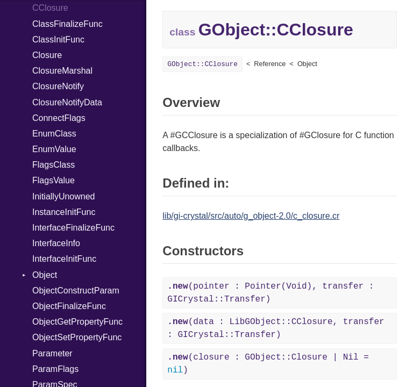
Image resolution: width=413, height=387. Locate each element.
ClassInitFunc (58, 39)
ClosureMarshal (62, 70)
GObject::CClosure (202, 64)
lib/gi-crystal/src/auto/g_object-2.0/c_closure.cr (250, 215)
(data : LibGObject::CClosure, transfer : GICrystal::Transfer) (275, 328)
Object (44, 275)
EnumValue (54, 149)
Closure (47, 55)
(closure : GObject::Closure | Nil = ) (267, 364)
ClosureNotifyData (67, 102)
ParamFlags (55, 369)
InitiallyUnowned (63, 196)
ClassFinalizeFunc (67, 23)
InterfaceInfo (56, 243)
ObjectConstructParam (75, 290)
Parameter (52, 353)
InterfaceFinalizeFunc (73, 227)
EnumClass (54, 133)
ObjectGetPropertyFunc (77, 321)
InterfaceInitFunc (64, 258)
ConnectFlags (59, 118)
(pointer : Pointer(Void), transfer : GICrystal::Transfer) (270, 293)
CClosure (50, 7)
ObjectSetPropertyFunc (77, 337)
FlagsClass (53, 164)
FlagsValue (53, 180)
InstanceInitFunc (63, 212)
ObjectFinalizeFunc (69, 306)
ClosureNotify (58, 86)
